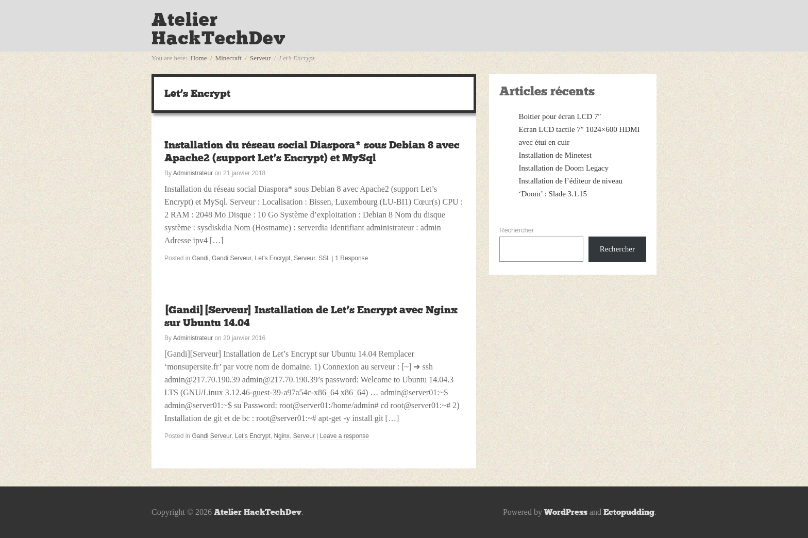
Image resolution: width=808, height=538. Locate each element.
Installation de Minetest (555, 155)
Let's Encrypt (272, 258)
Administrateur (193, 173)
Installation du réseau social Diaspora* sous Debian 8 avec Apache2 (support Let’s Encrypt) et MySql (312, 151)
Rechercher (516, 230)
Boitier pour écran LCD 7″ (560, 116)
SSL (324, 258)
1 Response (351, 258)
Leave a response (344, 436)
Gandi (200, 258)
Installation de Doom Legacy (564, 168)
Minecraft (228, 58)
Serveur (260, 58)
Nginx (282, 436)
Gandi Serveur (231, 258)
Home (199, 58)
